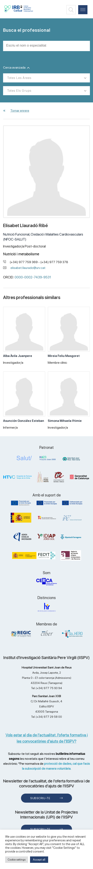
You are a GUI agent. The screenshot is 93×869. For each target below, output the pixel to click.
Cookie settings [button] (17, 859)
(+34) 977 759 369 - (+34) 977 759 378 (39, 262)
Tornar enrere (19, 111)
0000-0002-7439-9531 (33, 277)
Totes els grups (19, 91)
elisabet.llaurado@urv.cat (27, 268)
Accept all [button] (39, 859)
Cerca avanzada (16, 67)
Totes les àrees (19, 78)
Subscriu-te (40, 798)
